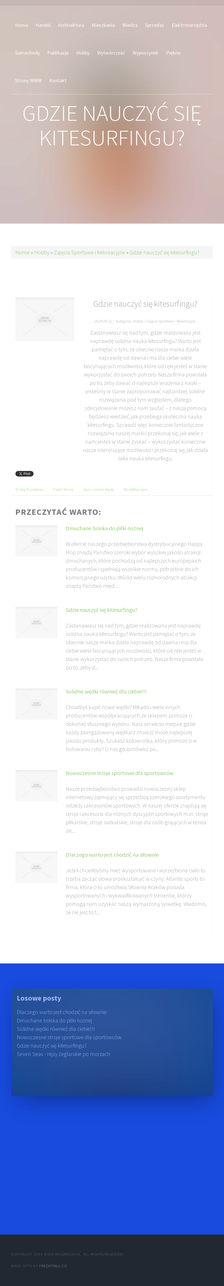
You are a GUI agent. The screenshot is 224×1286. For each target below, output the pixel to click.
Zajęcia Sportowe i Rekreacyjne (89, 252)
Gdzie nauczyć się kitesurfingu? (164, 252)
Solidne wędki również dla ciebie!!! (106, 700)
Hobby (42, 252)
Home (22, 252)
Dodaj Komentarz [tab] (30, 498)
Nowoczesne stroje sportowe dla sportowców (119, 781)
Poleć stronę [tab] (63, 498)
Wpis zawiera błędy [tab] (98, 498)
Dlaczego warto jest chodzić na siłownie (112, 863)
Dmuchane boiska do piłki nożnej (104, 536)
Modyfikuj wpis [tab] (135, 498)
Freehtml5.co (53, 1265)
